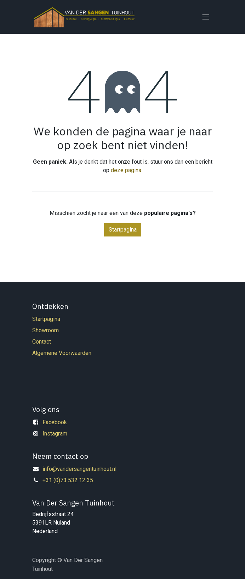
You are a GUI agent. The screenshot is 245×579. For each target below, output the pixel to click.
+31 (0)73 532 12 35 (67, 480)
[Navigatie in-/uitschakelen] (206, 17)
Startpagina (123, 229)
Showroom (45, 330)
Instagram (54, 433)
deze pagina (126, 170)
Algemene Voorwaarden (61, 353)
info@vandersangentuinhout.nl (79, 469)
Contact (41, 341)
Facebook (54, 422)
